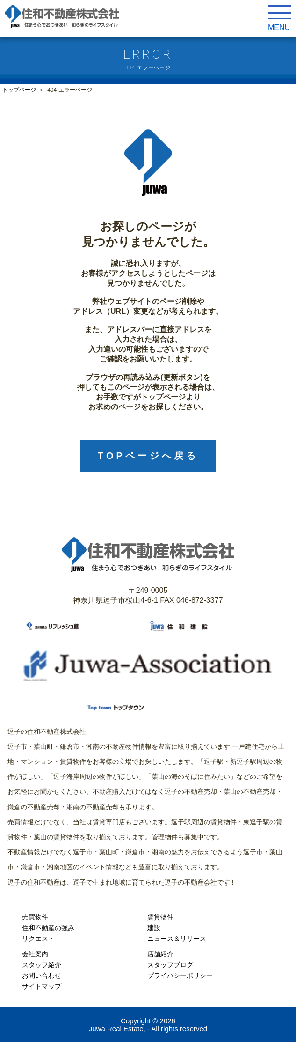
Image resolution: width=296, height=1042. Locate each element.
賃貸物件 (160, 917)
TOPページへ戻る (148, 456)
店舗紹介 (160, 954)
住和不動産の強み (48, 927)
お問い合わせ (41, 975)
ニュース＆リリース (176, 938)
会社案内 (35, 954)
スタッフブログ (170, 964)
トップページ (19, 90)
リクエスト (38, 938)
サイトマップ (41, 986)
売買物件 (35, 917)
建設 (153, 927)
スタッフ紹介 (41, 964)
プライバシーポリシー (180, 975)
